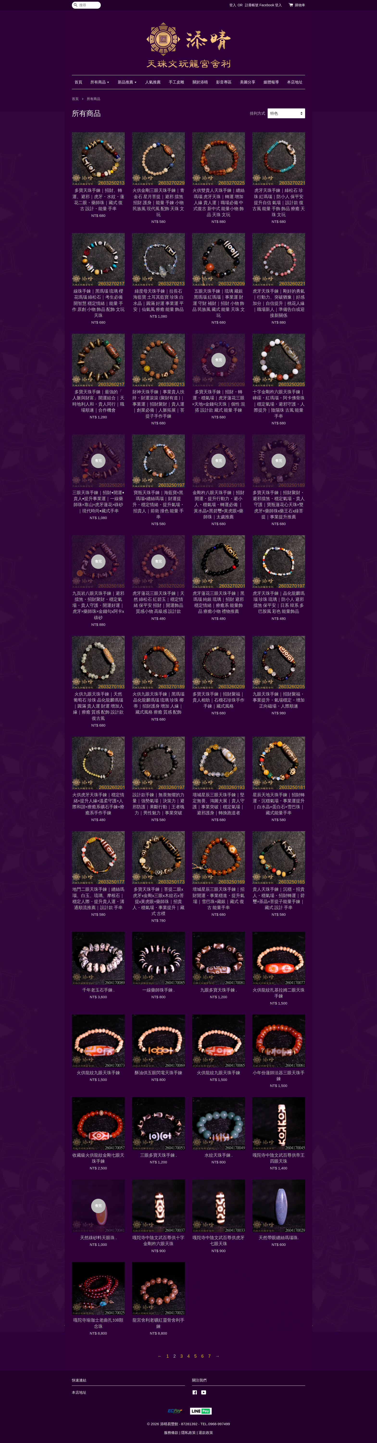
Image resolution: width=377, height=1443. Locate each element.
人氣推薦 (153, 82)
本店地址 (294, 82)
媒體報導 (271, 82)
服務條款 (171, 1432)
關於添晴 (200, 82)
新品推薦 (127, 82)
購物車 (300, 5)
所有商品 (99, 82)
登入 (232, 5)
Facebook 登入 (270, 5)
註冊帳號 (251, 5)
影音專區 (224, 82)
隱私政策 (188, 1432)
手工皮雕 (176, 82)
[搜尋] (86, 5)
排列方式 (257, 113)
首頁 (78, 82)
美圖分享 (247, 82)
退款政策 (206, 1432)
